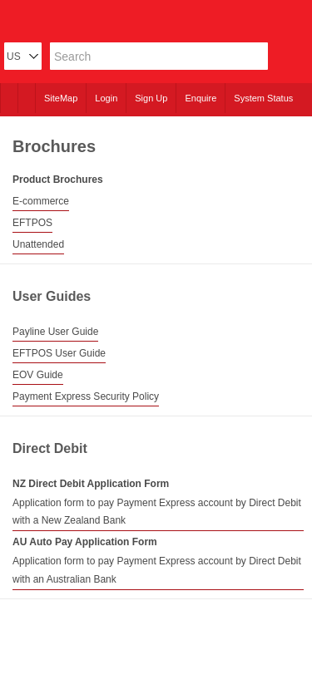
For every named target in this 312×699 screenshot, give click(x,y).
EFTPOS (32, 223)
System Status (263, 98)
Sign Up (151, 98)
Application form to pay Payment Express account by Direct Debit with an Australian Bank (156, 570)
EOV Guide (37, 375)
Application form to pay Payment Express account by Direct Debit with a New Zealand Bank (156, 512)
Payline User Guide (55, 331)
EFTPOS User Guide (59, 353)
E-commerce (40, 201)
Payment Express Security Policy (85, 396)
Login (106, 98)
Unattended (38, 244)
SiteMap (60, 98)
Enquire (200, 98)
